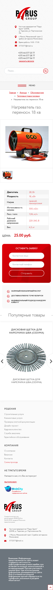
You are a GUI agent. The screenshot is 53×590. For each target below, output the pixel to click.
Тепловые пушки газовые (28, 96)
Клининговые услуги (13, 418)
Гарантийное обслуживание (16, 437)
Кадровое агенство (12, 429)
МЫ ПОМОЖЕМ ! (10, 482)
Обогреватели (37, 92)
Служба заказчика (12, 433)
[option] (26, 144)
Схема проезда (11, 462)
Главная (12, 92)
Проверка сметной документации (19, 422)
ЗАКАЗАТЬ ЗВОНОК (26, 61)
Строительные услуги (14, 414)
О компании (9, 451)
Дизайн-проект (11, 425)
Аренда (23, 92)
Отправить (26, 273)
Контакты (8, 458)
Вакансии (8, 454)
